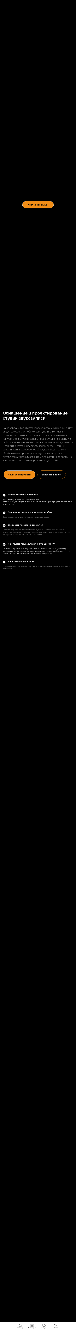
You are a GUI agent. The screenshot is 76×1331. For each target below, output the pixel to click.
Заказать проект (51, 474)
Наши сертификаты (19, 474)
